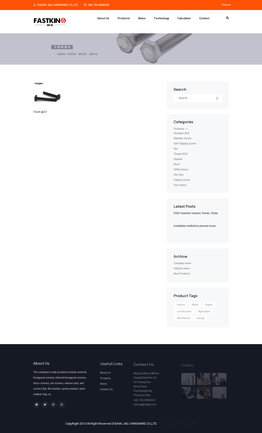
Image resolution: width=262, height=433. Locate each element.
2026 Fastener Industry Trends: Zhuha (196, 213)
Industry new (181, 268)
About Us (105, 375)
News (142, 18)
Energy (200, 318)
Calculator (184, 18)
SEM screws (181, 170)
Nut (176, 149)
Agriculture (204, 311)
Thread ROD (181, 154)
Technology (161, 18)
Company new (182, 263)
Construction (184, 311)
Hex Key (178, 175)
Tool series (180, 185)
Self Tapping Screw (185, 144)
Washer (178, 159)
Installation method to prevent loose (195, 226)
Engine (209, 305)
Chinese (226, 5)
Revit (176, 164)
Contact (204, 18)
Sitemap (191, 423)
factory (181, 305)
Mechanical (183, 318)
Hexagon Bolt (181, 133)
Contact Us (106, 391)
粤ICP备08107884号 (171, 423)
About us (103, 18)
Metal (195, 305)
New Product (181, 274)
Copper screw (182, 180)
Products (124, 18)
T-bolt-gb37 (40, 112)
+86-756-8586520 (98, 5)
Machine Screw (182, 138)
